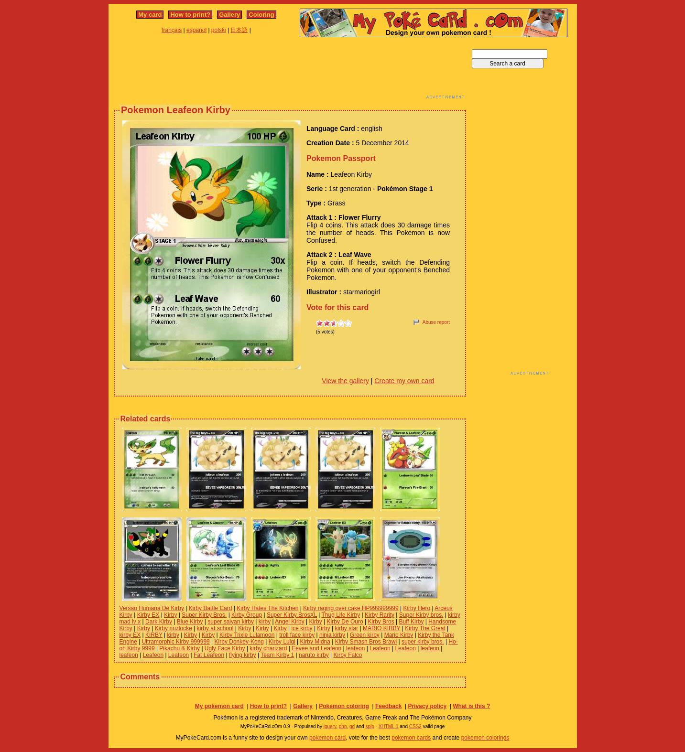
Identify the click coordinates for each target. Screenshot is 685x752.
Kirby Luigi (282, 641)
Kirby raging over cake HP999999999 (350, 608)
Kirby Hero (416, 608)
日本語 (239, 30)
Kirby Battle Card (210, 608)
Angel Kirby (289, 621)
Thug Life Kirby (340, 615)
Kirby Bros (381, 621)
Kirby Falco (348, 655)
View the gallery (345, 381)
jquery (330, 726)
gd (352, 726)
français (172, 30)
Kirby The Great (425, 628)
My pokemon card (219, 706)
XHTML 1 (389, 726)
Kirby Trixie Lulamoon (246, 635)
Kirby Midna (315, 641)
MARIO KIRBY (381, 628)
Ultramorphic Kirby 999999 (176, 641)
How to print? (190, 14)
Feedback (388, 706)
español (196, 30)
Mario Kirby (398, 635)
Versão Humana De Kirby (152, 608)
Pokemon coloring (344, 706)
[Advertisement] (290, 70)
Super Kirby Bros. (204, 615)
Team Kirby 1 (277, 655)
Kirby (170, 615)
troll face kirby (297, 635)
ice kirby (302, 628)
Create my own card (404, 381)
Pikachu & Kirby (179, 648)
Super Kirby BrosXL (292, 615)
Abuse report (436, 322)
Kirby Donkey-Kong (239, 641)
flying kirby (242, 655)
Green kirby (365, 635)
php (343, 726)
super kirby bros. (423, 641)
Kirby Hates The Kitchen (267, 608)
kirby (265, 621)
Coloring (261, 14)
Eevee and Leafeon (316, 648)
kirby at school (215, 628)
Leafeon (380, 648)
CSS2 (415, 726)
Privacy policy (427, 706)
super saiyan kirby (230, 621)
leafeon (355, 648)
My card (150, 14)
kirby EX (130, 635)
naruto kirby (314, 655)
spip (369, 726)
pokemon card (327, 737)
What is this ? (471, 706)
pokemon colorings (485, 737)
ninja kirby (332, 635)
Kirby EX (148, 615)
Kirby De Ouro (345, 621)
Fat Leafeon (209, 655)
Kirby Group (246, 615)
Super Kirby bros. (421, 615)
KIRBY (154, 635)
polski (218, 30)
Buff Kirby (411, 621)
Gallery (229, 14)
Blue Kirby (190, 621)
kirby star (347, 628)
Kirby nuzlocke (173, 628)
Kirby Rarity (379, 615)
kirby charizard (268, 648)
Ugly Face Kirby (225, 648)
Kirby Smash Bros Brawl (366, 641)
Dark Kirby (158, 621)
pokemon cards (411, 737)
